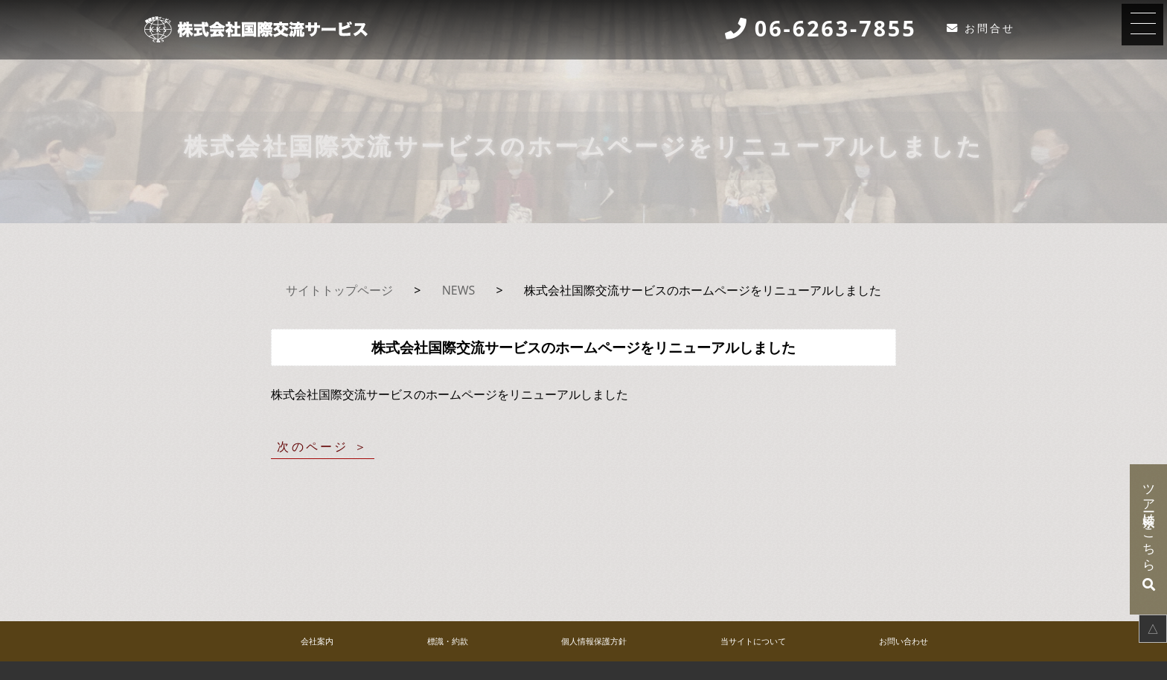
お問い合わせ (903, 641)
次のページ (312, 446)
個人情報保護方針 (594, 641)
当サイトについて (753, 641)
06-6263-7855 (836, 29)
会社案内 (317, 641)
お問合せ (990, 28)
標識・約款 (447, 641)
